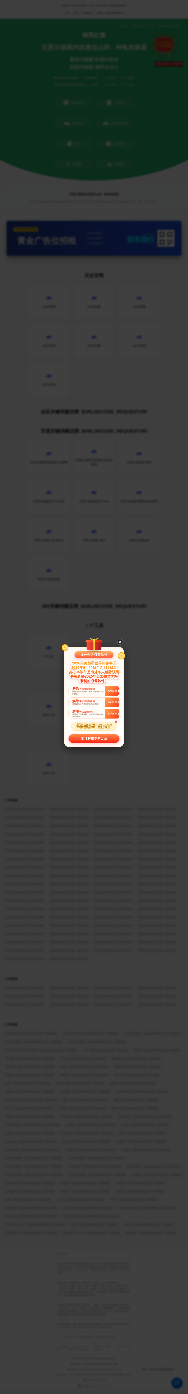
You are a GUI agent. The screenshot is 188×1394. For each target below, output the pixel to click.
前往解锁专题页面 (94, 738)
